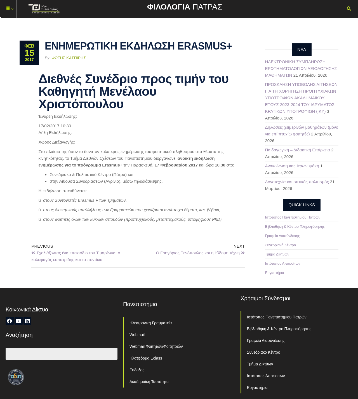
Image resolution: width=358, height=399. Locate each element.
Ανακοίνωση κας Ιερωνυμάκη (292, 165)
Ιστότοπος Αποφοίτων (282, 263)
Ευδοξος (136, 370)
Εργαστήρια (274, 273)
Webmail (137, 334)
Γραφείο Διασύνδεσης (282, 236)
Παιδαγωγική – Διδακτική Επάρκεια (297, 149)
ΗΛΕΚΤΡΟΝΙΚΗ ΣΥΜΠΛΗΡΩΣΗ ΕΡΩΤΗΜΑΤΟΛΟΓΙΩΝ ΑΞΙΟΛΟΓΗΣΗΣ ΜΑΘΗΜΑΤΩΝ (301, 68)
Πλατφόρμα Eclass (145, 358)
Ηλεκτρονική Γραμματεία (150, 323)
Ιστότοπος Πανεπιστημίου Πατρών (293, 217)
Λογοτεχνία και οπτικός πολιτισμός (297, 181)
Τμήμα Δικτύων (277, 254)
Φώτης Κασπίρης (69, 58)
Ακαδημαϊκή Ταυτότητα (149, 381)
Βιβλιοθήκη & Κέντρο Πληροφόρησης (295, 226)
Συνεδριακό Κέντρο (280, 245)
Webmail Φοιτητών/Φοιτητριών (156, 346)
